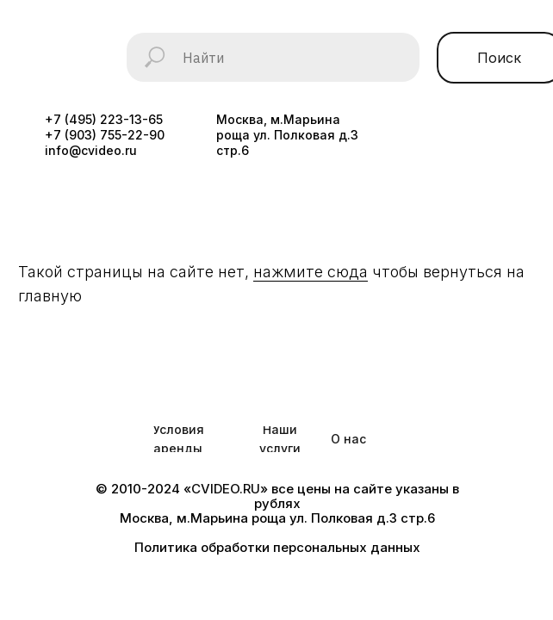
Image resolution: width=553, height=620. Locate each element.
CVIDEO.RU (225, 488)
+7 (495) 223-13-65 (104, 119)
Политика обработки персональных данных (277, 547)
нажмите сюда (310, 272)
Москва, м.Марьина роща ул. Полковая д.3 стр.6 (287, 135)
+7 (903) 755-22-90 (105, 134)
